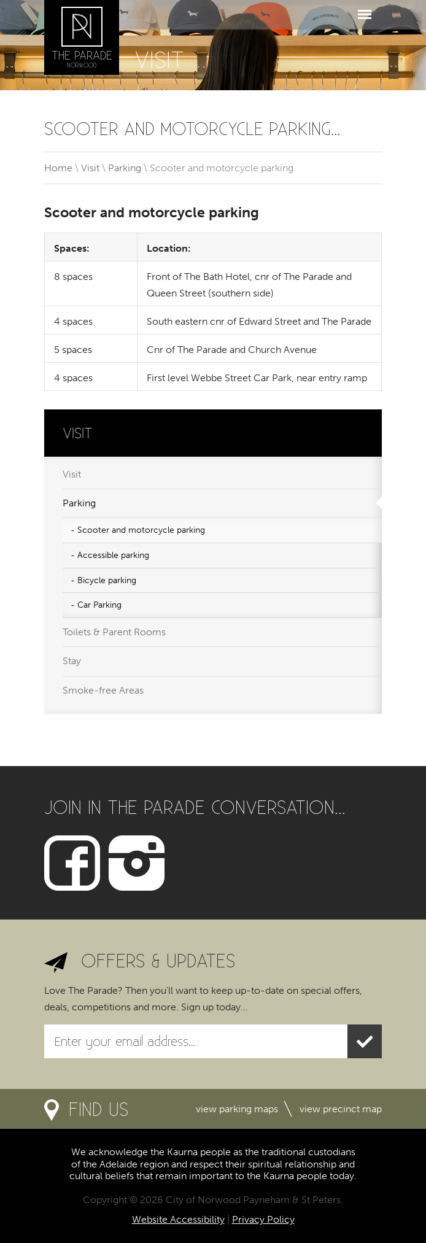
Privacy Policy (263, 1219)
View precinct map (341, 1109)
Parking (124, 168)
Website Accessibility (178, 1219)
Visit (90, 168)
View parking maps (237, 1109)
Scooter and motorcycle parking (141, 530)
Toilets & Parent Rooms (114, 632)
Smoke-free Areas (103, 690)
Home (58, 168)
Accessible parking (113, 555)
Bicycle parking (106, 580)
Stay (72, 661)
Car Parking (99, 605)
